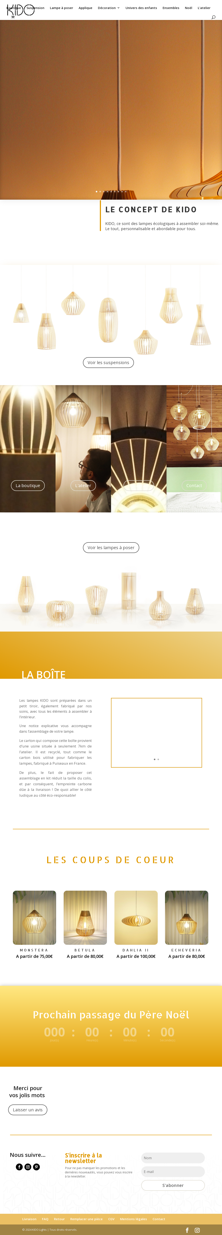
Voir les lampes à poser (111, 547)
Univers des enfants (141, 8)
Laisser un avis (28, 1110)
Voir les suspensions (108, 362)
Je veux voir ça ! (33, 95)
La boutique (28, 485)
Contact (194, 485)
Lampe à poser (61, 8)
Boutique (13, 8)
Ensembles (171, 8)
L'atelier (83, 485)
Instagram (138, 485)
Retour (59, 1219)
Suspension (35, 8)
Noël (188, 8)
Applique (85, 8)
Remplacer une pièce (86, 1219)
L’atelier (204, 8)
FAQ (45, 1219)
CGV (111, 1219)
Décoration (107, 8)
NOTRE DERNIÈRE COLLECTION (44, 55)
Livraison (29, 1219)
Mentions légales (133, 1219)
